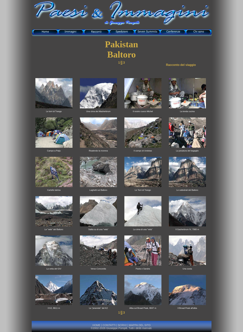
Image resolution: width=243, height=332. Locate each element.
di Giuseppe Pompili (121, 22)
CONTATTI (109, 325)
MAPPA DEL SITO (139, 325)
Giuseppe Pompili (116, 328)
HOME (96, 325)
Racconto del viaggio (181, 64)
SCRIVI (122, 325)
